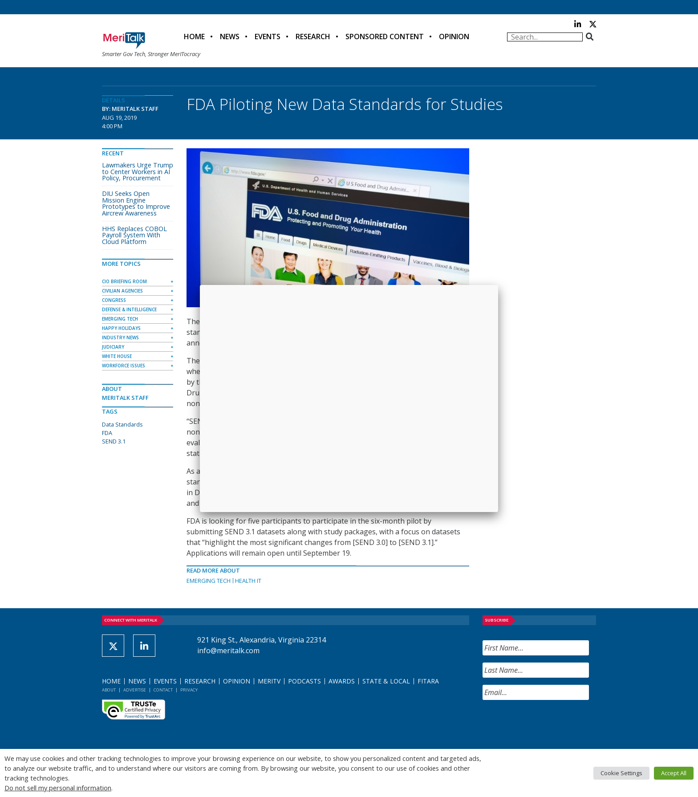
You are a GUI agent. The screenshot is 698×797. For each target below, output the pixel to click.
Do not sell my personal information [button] (57, 787)
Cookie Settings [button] (621, 773)
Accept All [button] (673, 773)
